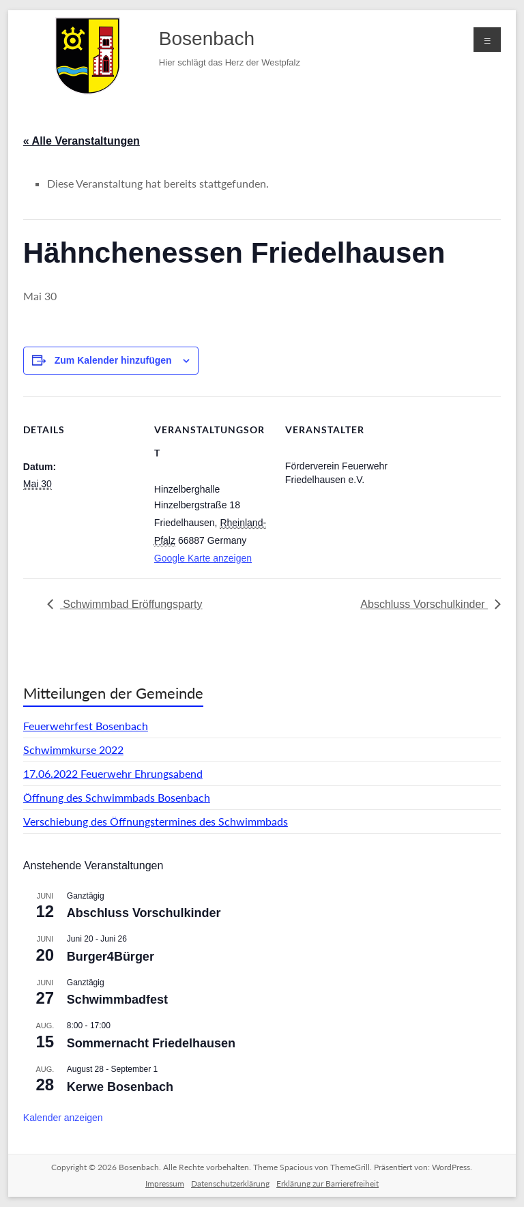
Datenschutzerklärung (230, 1183)
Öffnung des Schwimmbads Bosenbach (116, 797)
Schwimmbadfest (117, 999)
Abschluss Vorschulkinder (424, 604)
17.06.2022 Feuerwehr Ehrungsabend (113, 773)
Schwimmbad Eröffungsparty (131, 604)
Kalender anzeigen (63, 1117)
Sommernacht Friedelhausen (151, 1043)
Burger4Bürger (110, 956)
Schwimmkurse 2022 (73, 749)
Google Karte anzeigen (203, 558)
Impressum (164, 1183)
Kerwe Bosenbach (120, 1087)
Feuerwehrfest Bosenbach (85, 725)
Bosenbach (206, 38)
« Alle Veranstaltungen (81, 141)
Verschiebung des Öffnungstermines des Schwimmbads (155, 821)
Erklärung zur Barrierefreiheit (327, 1183)
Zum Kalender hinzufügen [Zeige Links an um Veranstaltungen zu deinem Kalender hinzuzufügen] (113, 360)
